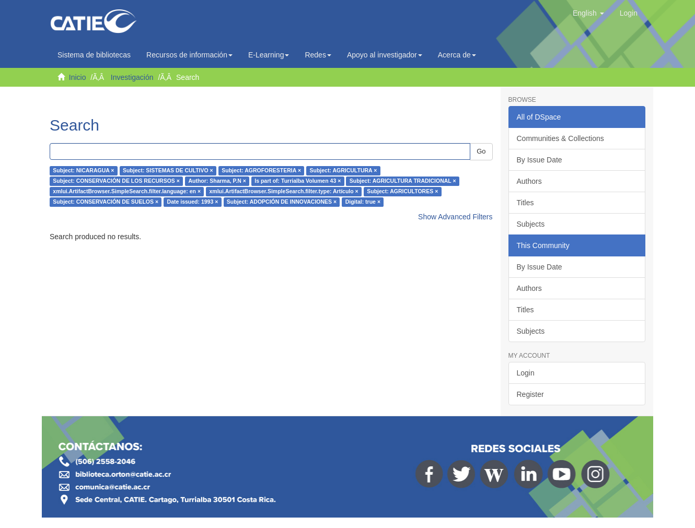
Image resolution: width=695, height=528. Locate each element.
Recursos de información (189, 55)
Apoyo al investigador (384, 55)
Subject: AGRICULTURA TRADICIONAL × (403, 181)
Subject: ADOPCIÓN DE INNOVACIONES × (282, 202)
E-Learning (268, 55)
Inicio (77, 77)
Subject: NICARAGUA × (83, 171)
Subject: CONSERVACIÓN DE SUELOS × (105, 202)
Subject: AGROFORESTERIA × (261, 171)
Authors (529, 181)
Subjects (531, 224)
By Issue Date (539, 160)
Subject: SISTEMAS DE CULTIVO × (168, 171)
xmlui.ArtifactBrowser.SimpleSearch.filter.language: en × (127, 192)
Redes (318, 55)
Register (530, 394)
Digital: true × (362, 202)
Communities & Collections (560, 138)
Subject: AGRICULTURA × (343, 171)
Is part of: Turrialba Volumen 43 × (297, 181)
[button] (588, 13)
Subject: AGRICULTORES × (402, 192)
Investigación (132, 77)
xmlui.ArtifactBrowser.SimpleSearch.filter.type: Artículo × (284, 192)
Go (481, 151)
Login (526, 373)
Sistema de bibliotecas (94, 55)
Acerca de (457, 55)
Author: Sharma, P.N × (217, 181)
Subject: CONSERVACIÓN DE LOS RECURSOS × (116, 181)
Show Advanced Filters (455, 217)
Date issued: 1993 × (192, 202)
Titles (525, 202)
